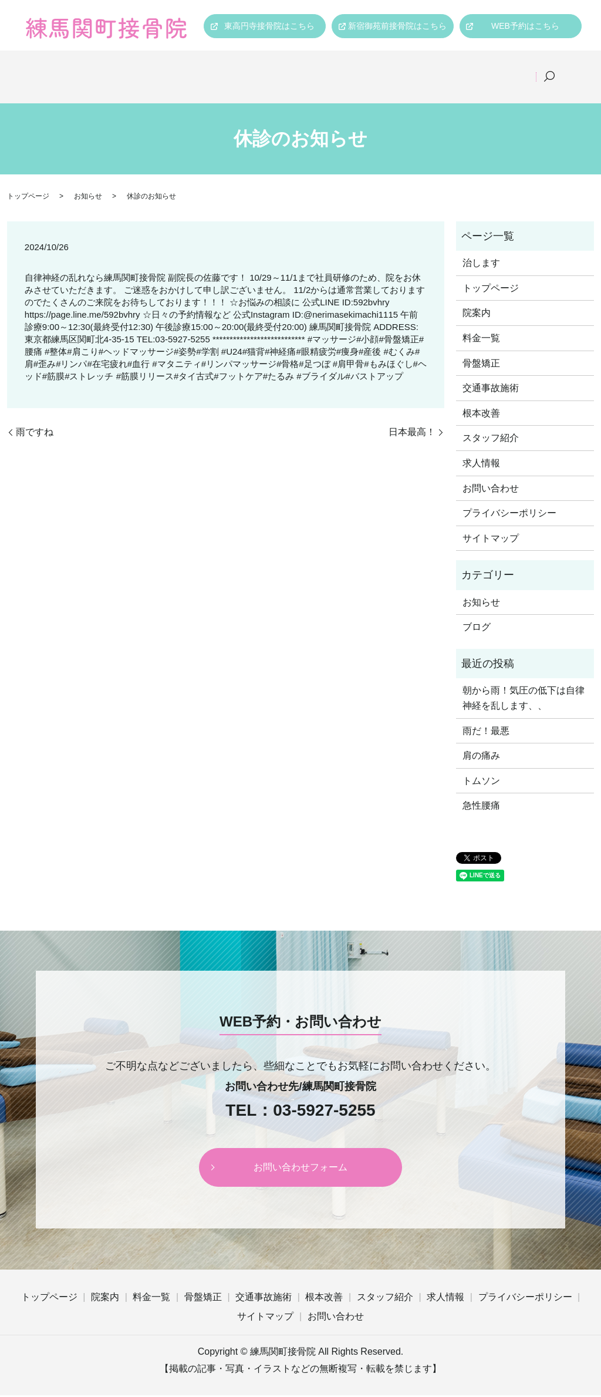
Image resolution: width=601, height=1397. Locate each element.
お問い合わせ (490, 490)
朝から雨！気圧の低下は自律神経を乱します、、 (523, 700)
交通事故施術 (316, 68)
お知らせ (88, 198)
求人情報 (524, 68)
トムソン (481, 782)
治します (481, 265)
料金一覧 (186, 68)
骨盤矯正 (247, 68)
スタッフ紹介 (455, 68)
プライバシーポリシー (509, 515)
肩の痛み (481, 758)
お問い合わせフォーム (300, 1169)
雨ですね (34, 434)
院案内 (129, 68)
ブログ (476, 629)
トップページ (64, 68)
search (39, 87)
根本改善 (385, 68)
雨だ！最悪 (485, 733)
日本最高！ (412, 434)
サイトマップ (490, 541)
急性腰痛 (481, 808)
